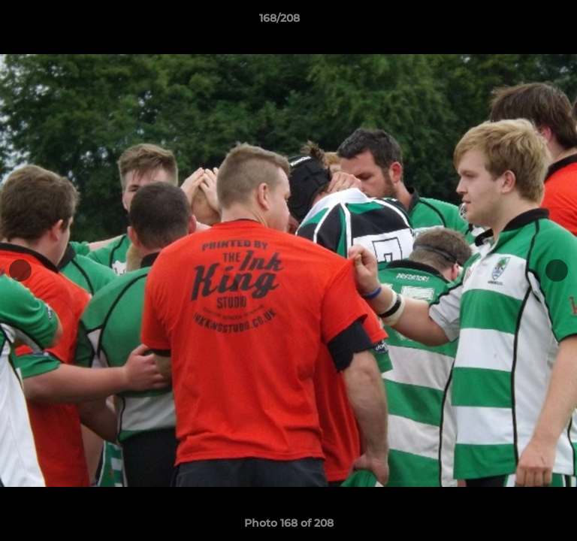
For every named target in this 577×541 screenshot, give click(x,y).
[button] (523, 22)
